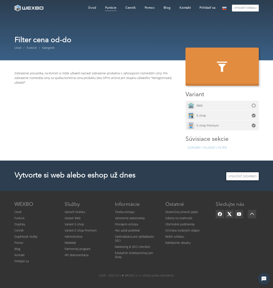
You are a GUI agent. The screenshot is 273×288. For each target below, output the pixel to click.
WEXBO (23, 204)
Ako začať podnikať (127, 230)
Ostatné (174, 204)
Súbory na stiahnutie (178, 218)
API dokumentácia (76, 255)
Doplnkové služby (25, 236)
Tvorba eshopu (124, 212)
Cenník (19, 230)
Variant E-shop (74, 224)
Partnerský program (78, 249)
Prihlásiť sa (21, 261)
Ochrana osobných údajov (182, 230)
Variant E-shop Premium (81, 230)
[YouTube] (239, 214)
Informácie (127, 204)
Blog (17, 249)
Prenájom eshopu (126, 224)
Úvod (17, 212)
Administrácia (73, 236)
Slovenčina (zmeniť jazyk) (181, 212)
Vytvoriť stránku (75, 212)
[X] (229, 214)
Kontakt (19, 255)
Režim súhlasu (174, 236)
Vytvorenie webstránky (130, 218)
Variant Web (73, 218)
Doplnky (19, 224)
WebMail (70, 243)
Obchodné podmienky (180, 224)
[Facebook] (220, 214)
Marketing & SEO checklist (132, 247)
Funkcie (19, 218)
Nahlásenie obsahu (178, 243)
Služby (72, 204)
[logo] (29, 8)
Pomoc (19, 243)
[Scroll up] (252, 214)
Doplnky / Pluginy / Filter (207, 147)
